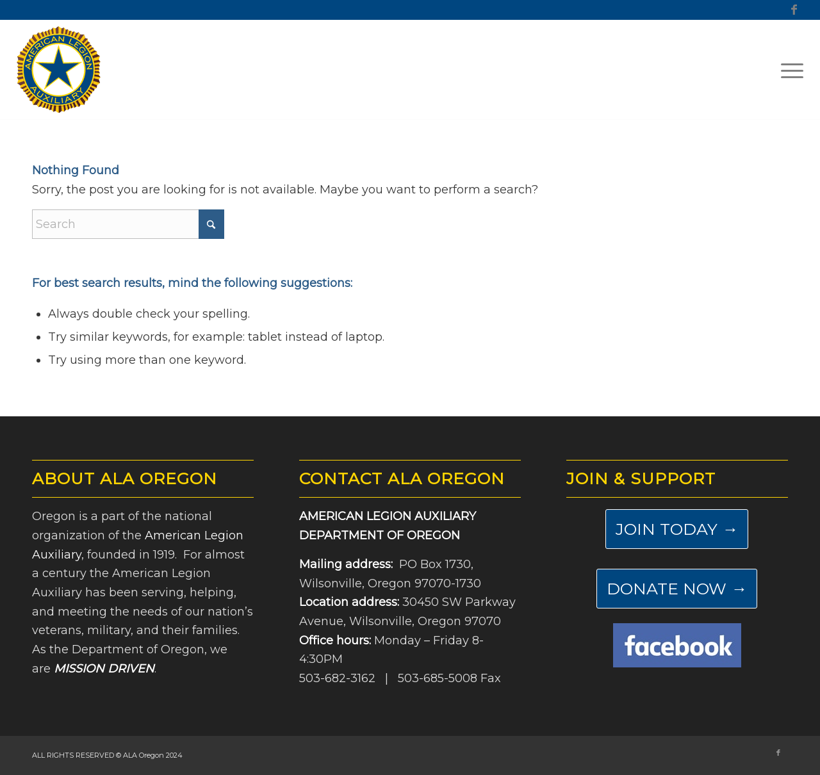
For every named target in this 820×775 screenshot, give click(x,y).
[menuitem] (788, 70)
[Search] (128, 224)
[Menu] (788, 70)
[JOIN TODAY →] (676, 529)
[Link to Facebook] (793, 9)
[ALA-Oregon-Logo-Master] (59, 70)
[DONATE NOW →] (676, 588)
